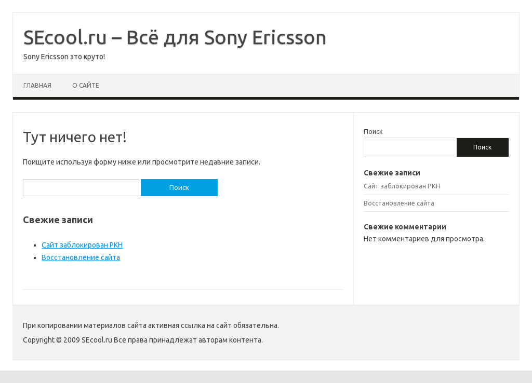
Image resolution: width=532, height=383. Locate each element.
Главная (37, 85)
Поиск (373, 131)
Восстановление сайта (81, 257)
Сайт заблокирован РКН (82, 245)
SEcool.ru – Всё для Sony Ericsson (175, 37)
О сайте (85, 85)
